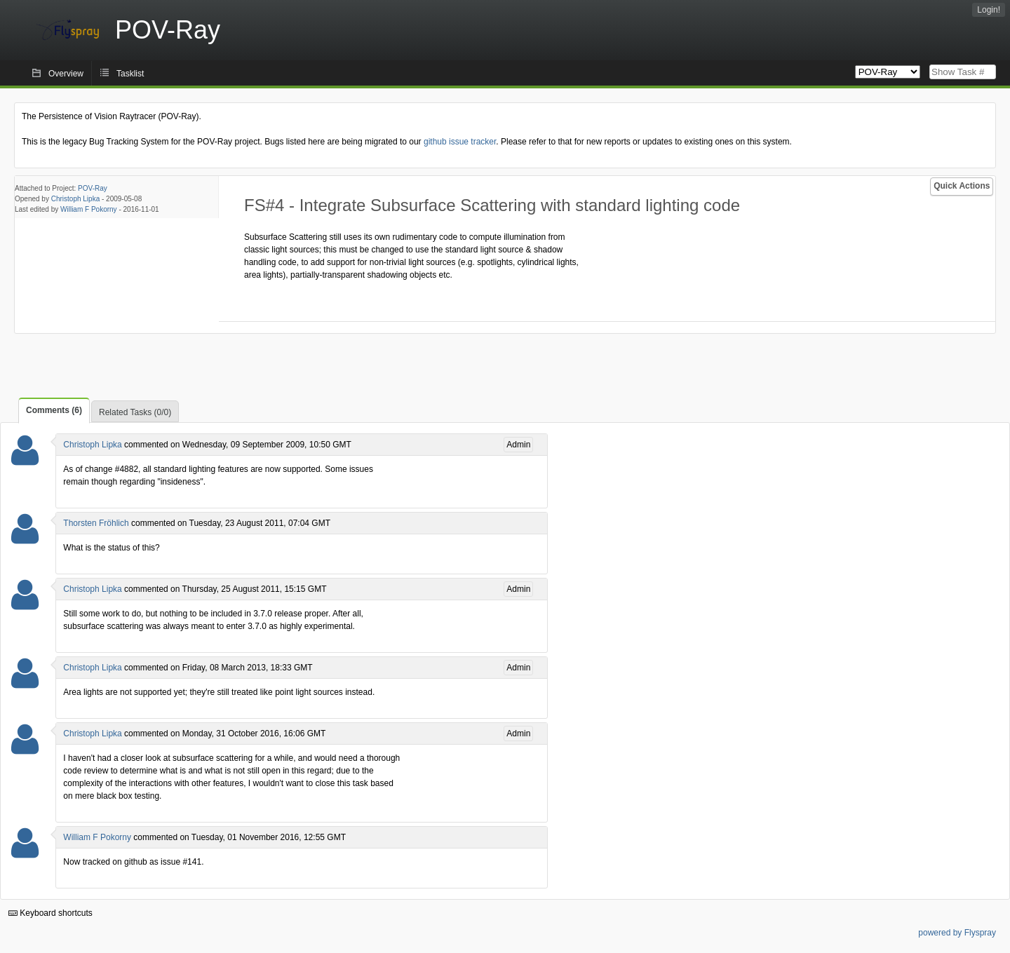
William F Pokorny (88, 209)
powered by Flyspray (957, 933)
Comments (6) (54, 410)
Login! (988, 10)
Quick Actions (962, 186)
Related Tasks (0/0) (135, 412)
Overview (65, 74)
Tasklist (130, 74)
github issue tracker (460, 142)
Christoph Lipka (75, 199)
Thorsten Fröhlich (95, 523)
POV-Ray (92, 188)
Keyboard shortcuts (50, 913)
